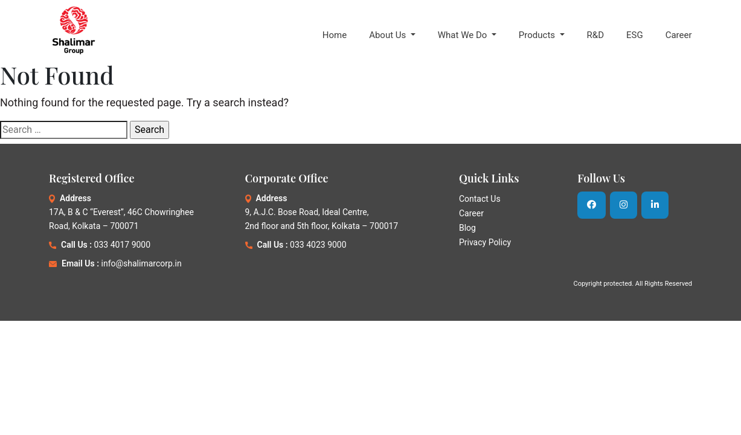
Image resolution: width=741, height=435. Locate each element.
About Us (388, 35)
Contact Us (480, 199)
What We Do (463, 35)
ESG (634, 35)
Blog (467, 228)
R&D (595, 35)
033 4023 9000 (318, 245)
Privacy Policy (485, 242)
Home (334, 35)
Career (679, 35)
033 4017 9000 (122, 245)
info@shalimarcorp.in (141, 263)
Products (538, 35)
